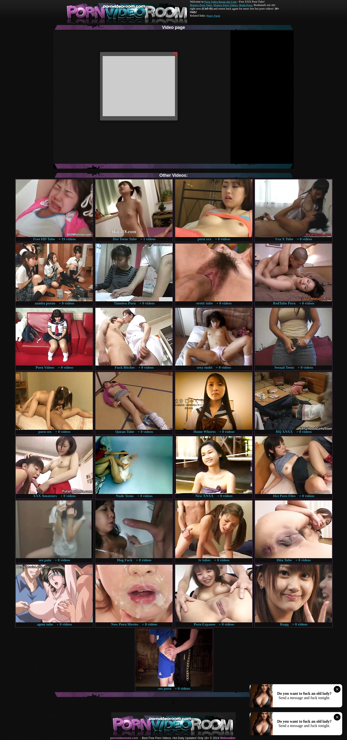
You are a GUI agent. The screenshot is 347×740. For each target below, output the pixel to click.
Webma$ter (227, 738)
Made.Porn (245, 5)
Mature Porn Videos (226, 5)
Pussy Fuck (213, 15)
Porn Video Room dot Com (220, 1)
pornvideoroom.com (124, 738)
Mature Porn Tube (201, 5)
